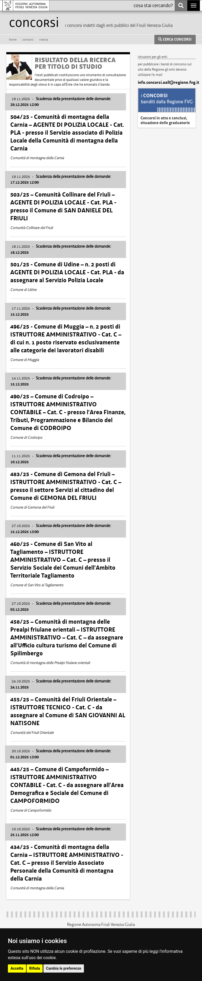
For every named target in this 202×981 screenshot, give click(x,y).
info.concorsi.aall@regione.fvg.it (167, 82)
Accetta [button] (17, 968)
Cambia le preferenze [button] (63, 968)
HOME (13, 39)
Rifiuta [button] (34, 968)
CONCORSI (27, 39)
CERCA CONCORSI (174, 39)
